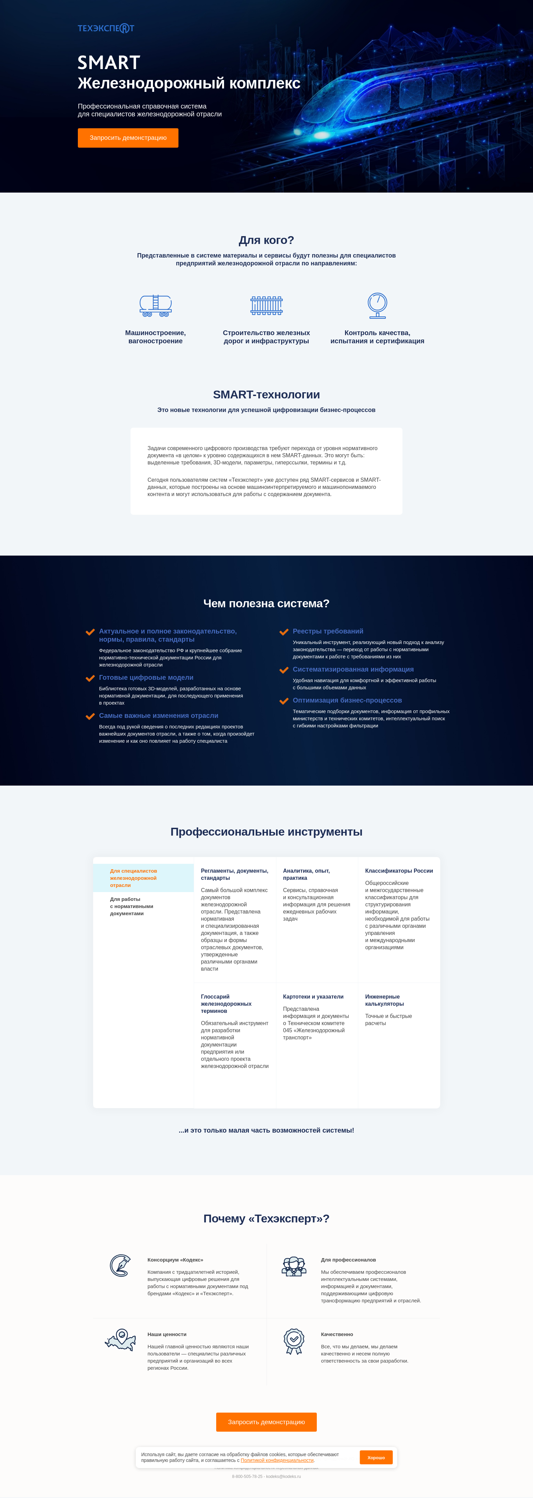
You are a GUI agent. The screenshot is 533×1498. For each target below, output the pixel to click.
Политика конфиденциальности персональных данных (266, 1468)
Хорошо (376, 1457)
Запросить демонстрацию (130, 138)
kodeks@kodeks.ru (283, 1477)
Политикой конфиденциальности (277, 1460)
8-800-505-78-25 (247, 1477)
